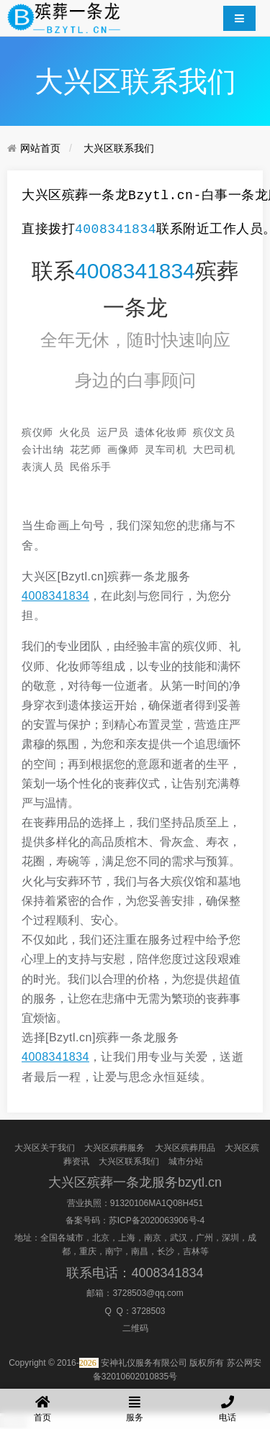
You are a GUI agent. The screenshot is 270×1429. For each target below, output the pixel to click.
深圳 (230, 1238)
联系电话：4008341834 (134, 1272)
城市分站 (185, 1161)
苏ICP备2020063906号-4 (156, 1220)
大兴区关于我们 (44, 1147)
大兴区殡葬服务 (114, 1147)
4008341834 (115, 229)
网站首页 (40, 148)
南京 (152, 1238)
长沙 (165, 1251)
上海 (126, 1238)
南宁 (113, 1251)
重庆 (87, 1251)
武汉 (178, 1238)
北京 (100, 1238)
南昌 (139, 1251)
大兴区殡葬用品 (185, 1147)
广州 (204, 1238)
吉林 (191, 1251)
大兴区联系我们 (119, 148)
